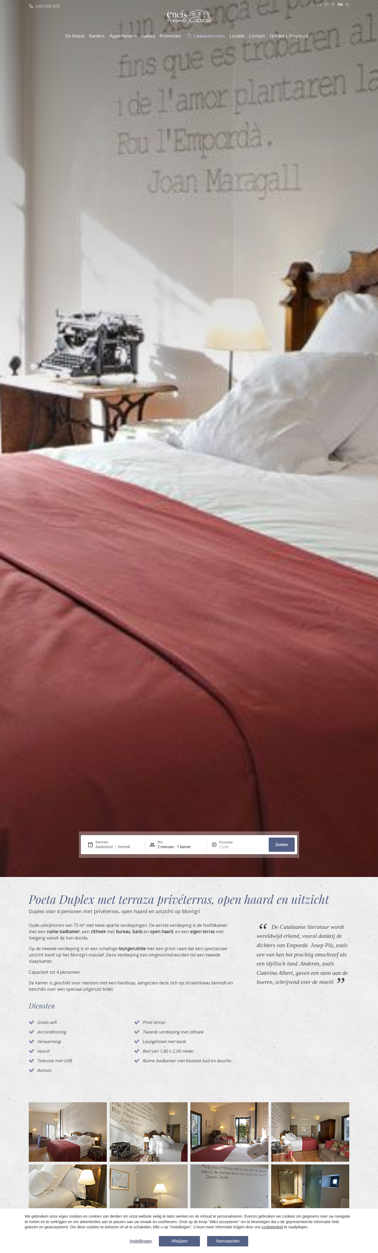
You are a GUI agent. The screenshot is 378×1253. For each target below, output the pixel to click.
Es (312, 4)
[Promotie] (232, 847)
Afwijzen (179, 1241)
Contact (257, 36)
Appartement (123, 36)
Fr (333, 4)
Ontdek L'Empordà (289, 36)
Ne (340, 4)
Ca (319, 4)
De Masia (74, 36)
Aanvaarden (227, 1241)
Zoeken (281, 844)
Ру (347, 4)
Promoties (170, 36)
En (326, 4)
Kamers (97, 36)
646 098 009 (48, 6)
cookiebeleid (272, 1227)
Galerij (148, 36)
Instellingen (141, 1241)
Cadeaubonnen (209, 36)
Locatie (237, 36)
